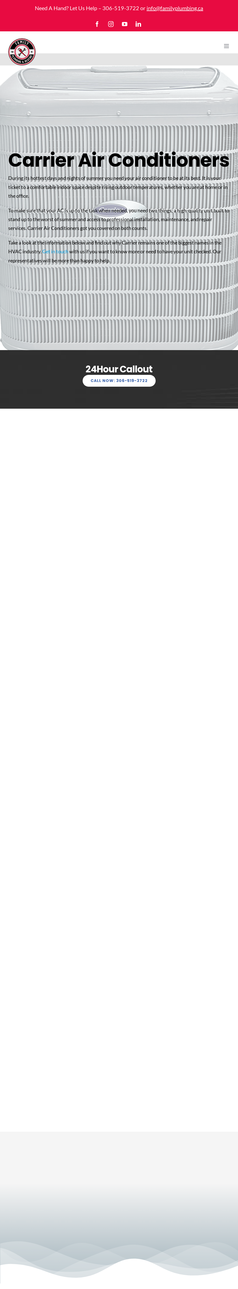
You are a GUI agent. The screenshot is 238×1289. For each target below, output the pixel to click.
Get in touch (55, 251)
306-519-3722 (120, 8)
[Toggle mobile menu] (227, 46)
